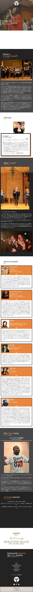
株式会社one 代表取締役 (14, 348)
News (16, 564)
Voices (16, 568)
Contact (16, 570)
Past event (16, 566)
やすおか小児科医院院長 (14, 402)
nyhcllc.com (19, 153)
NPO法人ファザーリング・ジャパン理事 (16, 325)
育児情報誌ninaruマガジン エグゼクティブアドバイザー (18, 324)
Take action (16, 569)
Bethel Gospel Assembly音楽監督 (15, 271)
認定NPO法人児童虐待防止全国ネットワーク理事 (18, 323)
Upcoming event (16, 565)
